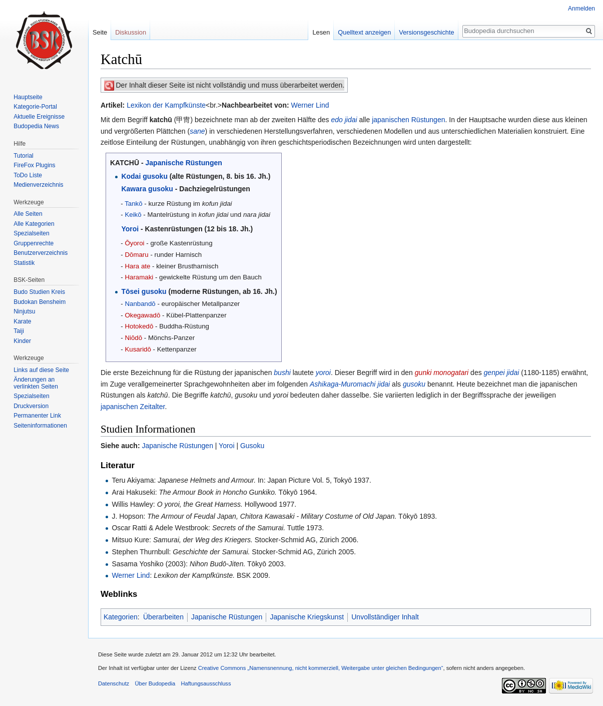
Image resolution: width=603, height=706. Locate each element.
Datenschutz (113, 683)
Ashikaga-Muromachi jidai (350, 384)
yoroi (323, 373)
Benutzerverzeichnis (41, 252)
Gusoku (252, 446)
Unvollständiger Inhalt (385, 617)
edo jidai (344, 120)
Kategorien (121, 617)
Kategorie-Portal (35, 106)
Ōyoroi (134, 243)
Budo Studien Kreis (39, 291)
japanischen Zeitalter (133, 407)
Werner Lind (310, 105)
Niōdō (133, 337)
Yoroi (130, 229)
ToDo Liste (28, 175)
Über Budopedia (155, 683)
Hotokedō (139, 326)
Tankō (133, 203)
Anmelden (581, 8)
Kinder (22, 340)
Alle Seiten (28, 213)
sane (197, 131)
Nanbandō (140, 303)
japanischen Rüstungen (408, 120)
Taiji (19, 330)
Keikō (133, 214)
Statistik (24, 262)
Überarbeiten (163, 617)
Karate (22, 321)
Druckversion (31, 406)
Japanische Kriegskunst (307, 617)
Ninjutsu (24, 311)
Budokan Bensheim (40, 301)
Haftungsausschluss (206, 683)
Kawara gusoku (147, 189)
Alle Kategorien (34, 223)
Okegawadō (142, 315)
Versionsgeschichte (426, 32)
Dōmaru (136, 254)
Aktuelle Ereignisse (39, 116)
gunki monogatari (441, 373)
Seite (100, 32)
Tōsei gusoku (143, 291)
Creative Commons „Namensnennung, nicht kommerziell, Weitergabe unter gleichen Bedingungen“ (320, 668)
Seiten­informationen (40, 425)
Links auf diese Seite (41, 370)
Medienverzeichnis (38, 184)
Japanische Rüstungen (184, 163)
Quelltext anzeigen (364, 32)
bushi (282, 373)
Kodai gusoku (144, 176)
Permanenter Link (37, 415)
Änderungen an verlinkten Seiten (36, 383)
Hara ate (137, 266)
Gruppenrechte (34, 243)
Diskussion (130, 32)
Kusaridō (138, 349)
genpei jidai (501, 373)
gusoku (414, 384)
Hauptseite (28, 97)
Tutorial (24, 155)
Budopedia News (36, 126)
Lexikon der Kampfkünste (166, 105)
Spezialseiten (31, 233)
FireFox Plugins (34, 165)
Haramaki (139, 277)
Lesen (321, 32)
